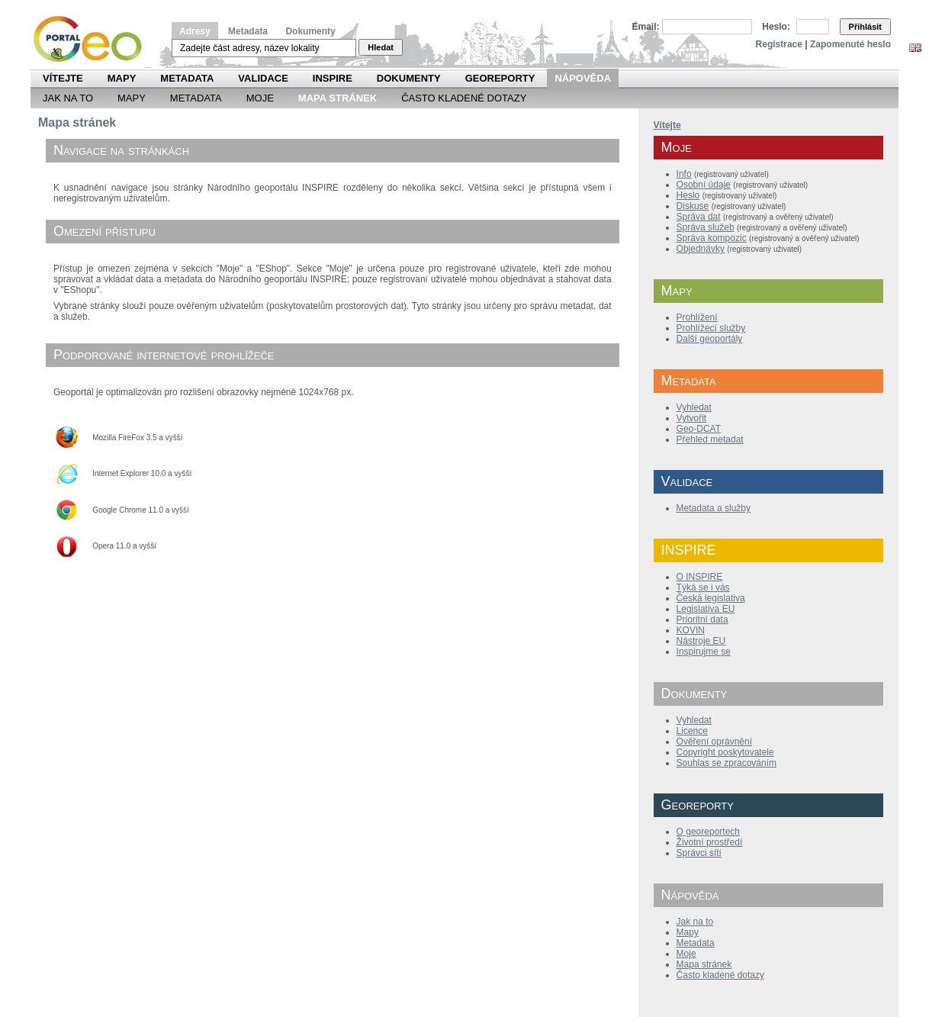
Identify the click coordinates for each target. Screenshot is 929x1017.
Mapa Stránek (337, 98)
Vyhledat (694, 407)
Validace (263, 78)
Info (684, 174)
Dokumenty (310, 31)
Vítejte (63, 78)
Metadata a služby (714, 508)
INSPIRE (332, 78)
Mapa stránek (704, 964)
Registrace (779, 44)
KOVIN (691, 630)
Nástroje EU (701, 641)
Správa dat (699, 216)
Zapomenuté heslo (850, 44)
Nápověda (583, 78)
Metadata (248, 31)
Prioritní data (702, 619)
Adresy (195, 31)
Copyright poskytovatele (725, 752)
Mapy (122, 78)
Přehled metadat (710, 439)
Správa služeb (706, 227)
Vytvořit (692, 418)
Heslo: (776, 26)
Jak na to (68, 98)
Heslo (688, 195)
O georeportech (708, 831)
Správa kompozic (712, 238)
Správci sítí (699, 853)
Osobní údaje (704, 184)
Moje (260, 98)
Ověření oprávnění (714, 741)
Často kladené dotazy (463, 98)
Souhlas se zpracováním (726, 763)
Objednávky (701, 248)
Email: (646, 26)
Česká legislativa (711, 598)
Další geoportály (710, 338)
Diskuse (693, 206)
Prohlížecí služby (711, 328)
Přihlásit (865, 26)
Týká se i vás (703, 587)
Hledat (381, 47)
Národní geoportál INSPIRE (93, 39)
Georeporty (500, 78)
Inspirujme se (704, 651)
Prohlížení (697, 317)
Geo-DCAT (699, 428)
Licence (692, 731)
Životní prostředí (710, 842)
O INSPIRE (700, 576)
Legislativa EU (706, 608)
